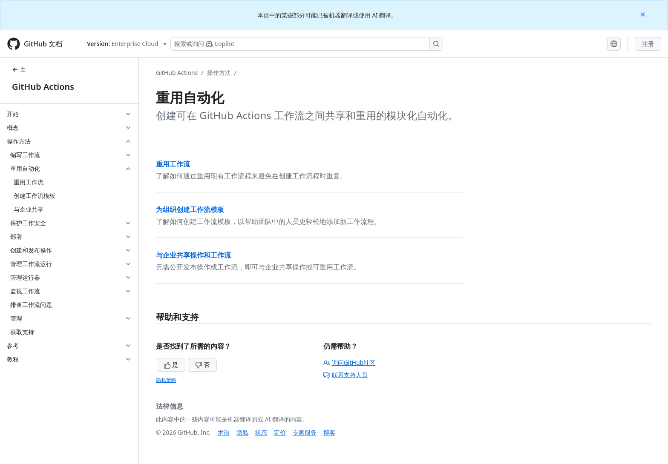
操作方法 (219, 73)
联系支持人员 (345, 375)
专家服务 (305, 432)
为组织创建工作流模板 (190, 209)
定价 (280, 432)
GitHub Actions (43, 86)
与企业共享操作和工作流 (193, 255)
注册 (648, 44)
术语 (224, 432)
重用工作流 (173, 164)
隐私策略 (166, 380)
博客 (329, 432)
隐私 (242, 432)
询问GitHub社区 (349, 362)
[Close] (644, 14)
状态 (261, 432)
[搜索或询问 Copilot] (306, 44)
